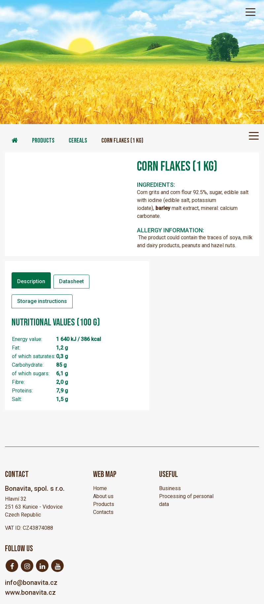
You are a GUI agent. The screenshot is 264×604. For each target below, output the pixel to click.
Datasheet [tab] (71, 281)
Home (100, 488)
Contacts (103, 512)
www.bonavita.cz (30, 592)
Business (170, 488)
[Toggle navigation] (250, 12)
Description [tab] (31, 281)
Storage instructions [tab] (42, 301)
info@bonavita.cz (31, 583)
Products (43, 141)
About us (103, 496)
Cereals (78, 141)
